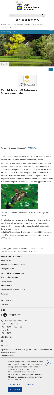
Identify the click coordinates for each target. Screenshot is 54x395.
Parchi (9, 25)
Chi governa (6, 260)
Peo (6, 345)
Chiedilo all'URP (7, 337)
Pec (6, 341)
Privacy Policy (6, 285)
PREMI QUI (32, 148)
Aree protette (18, 25)
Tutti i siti (4, 305)
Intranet (4, 294)
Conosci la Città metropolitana (13, 265)
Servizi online (6, 281)
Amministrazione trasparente (12, 273)
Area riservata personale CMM (13, 290)
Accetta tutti (15, 389)
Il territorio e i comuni (9, 277)
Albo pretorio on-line (9, 269)
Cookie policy (29, 369)
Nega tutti (48, 363)
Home (3, 25)
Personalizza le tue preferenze (22, 384)
